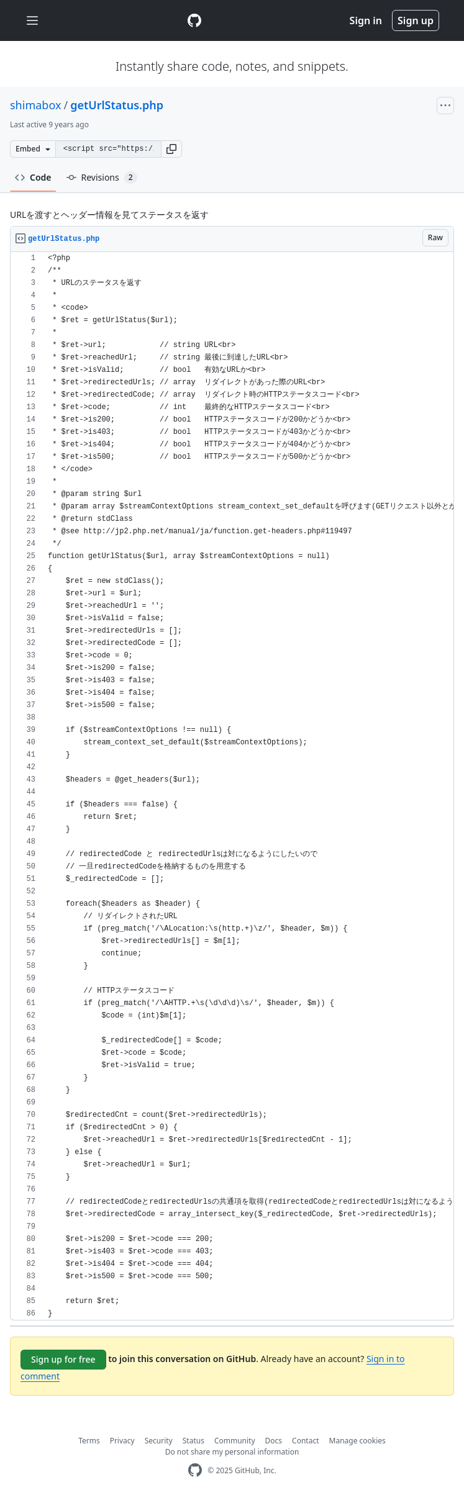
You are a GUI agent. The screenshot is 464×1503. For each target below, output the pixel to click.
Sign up (416, 20)
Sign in (366, 20)
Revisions (101, 177)
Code (33, 177)
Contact (305, 1440)
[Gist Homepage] (194, 20)
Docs (274, 1440)
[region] (232, 786)
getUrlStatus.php (116, 104)
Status (193, 1440)
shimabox (35, 104)
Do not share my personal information (232, 1452)
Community (234, 1440)
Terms (89, 1440)
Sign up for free (63, 1359)
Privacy (122, 1440)
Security (159, 1440)
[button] (171, 149)
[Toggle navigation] (32, 21)
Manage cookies (357, 1440)
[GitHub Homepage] (195, 1470)
